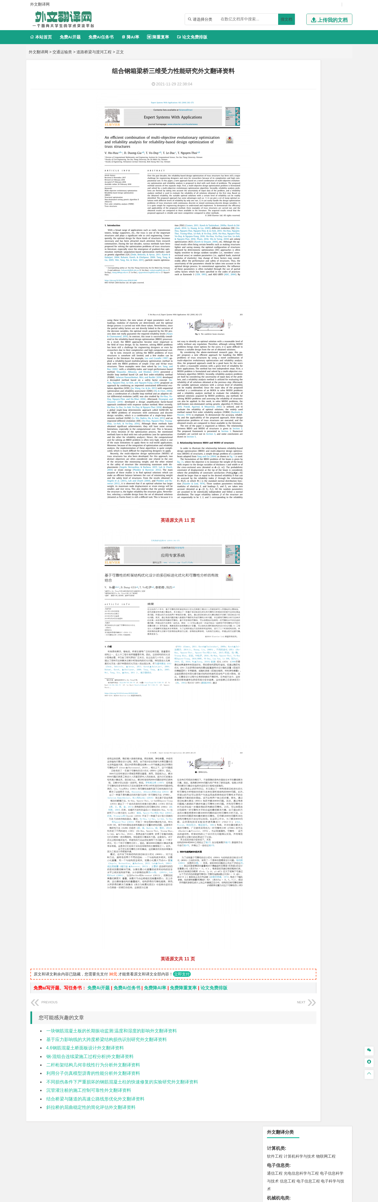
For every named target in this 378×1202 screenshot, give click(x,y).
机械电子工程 (328, 140)
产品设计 (312, 590)
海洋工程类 (278, 385)
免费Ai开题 (70, 37)
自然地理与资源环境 (310, 466)
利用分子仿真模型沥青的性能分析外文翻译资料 (93, 1073)
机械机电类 (278, 131)
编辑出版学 (298, 294)
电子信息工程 (308, 115)
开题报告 (276, 658)
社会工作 (299, 623)
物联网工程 (326, 90)
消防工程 (332, 516)
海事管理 (275, 393)
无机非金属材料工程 (318, 360)
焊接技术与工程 (289, 163)
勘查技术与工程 (310, 523)
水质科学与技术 (314, 491)
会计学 (282, 269)
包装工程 (291, 155)
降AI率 (130, 37)
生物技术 (336, 558)
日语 (334, 294)
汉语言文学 (314, 301)
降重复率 (158, 37)
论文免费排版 (192, 37)
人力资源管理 (324, 269)
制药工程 (320, 558)
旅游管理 (284, 277)
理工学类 (276, 172)
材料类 (273, 344)
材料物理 (291, 360)
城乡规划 (336, 426)
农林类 (273, 632)
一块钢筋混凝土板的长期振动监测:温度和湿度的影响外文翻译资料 (111, 1030)
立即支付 (182, 974)
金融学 (318, 236)
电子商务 (303, 236)
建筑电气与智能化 (287, 203)
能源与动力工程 (314, 180)
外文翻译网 (38, 52)
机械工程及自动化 (299, 140)
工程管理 (320, 426)
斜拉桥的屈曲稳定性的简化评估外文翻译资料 (91, 1107)
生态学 (273, 640)
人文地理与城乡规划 (309, 458)
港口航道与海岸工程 (301, 393)
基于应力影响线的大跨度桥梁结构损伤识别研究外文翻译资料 (106, 1039)
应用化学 (303, 558)
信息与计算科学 (293, 196)
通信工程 (275, 107)
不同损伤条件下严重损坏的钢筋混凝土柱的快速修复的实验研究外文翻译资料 (122, 1082)
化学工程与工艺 (280, 558)
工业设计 (328, 590)
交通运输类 (62, 52)
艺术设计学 (293, 590)
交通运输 (275, 335)
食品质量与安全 (280, 565)
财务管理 (291, 261)
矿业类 (273, 508)
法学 (271, 318)
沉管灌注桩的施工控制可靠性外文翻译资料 (88, 1090)
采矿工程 (316, 516)
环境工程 (275, 491)
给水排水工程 (287, 441)
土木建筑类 (278, 410)
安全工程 (299, 516)
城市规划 (275, 433)
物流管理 (291, 541)
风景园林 (320, 598)
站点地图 (244, 1195)
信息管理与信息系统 (318, 261)
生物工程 (296, 573)
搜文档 (286, 19)
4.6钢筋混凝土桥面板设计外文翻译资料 (85, 1047)
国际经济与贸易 (280, 236)
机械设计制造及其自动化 (309, 147)
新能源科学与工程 (320, 203)
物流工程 (275, 541)
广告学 (273, 294)
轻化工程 (280, 573)
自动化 (293, 188)
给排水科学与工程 (295, 426)
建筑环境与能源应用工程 (321, 418)
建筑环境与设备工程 (301, 433)
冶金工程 (287, 523)
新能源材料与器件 (291, 368)
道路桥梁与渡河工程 (94, 52)
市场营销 (275, 261)
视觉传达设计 (278, 598)
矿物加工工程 (278, 516)
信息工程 (287, 115)
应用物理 (291, 180)
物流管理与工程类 (285, 532)
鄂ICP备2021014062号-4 (211, 1195)
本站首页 (41, 37)
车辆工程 (275, 140)
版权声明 (261, 1143)
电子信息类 (278, 99)
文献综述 (276, 667)
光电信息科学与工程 (301, 107)
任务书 (273, 686)
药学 (299, 565)
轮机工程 (308, 188)
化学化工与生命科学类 (289, 549)
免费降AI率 (155, 987)
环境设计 (275, 590)
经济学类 (276, 228)
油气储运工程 (328, 188)
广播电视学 (293, 301)
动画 (341, 590)
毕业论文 (276, 649)
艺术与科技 (301, 598)
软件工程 (275, 90)
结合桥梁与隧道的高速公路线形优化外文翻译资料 (95, 1099)
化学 (309, 573)
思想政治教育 (278, 623)
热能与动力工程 (301, 211)
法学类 (273, 310)
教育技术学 (319, 294)
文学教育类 (278, 285)
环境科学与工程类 (285, 483)
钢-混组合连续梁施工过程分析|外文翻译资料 (90, 1056)
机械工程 (312, 163)
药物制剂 (312, 565)
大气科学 (284, 466)
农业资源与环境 (293, 640)
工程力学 (275, 180)
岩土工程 (275, 418)
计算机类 (276, 82)
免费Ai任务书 (101, 37)
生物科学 (322, 573)
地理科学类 (278, 450)
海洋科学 (280, 401)
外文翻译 (276, 676)
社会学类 (276, 615)
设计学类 (276, 582)
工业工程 (308, 155)
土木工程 (291, 418)
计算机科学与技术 (299, 90)
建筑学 (273, 426)
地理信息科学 (278, 458)
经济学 (330, 236)
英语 (284, 294)
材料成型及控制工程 (313, 352)
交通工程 (328, 335)
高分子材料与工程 (324, 368)
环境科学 (291, 491)
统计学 (314, 196)
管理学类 (276, 253)
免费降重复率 (183, 987)
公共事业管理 (300, 269)
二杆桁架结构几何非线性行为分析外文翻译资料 (93, 1064)
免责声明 (290, 1143)
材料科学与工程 (280, 352)
